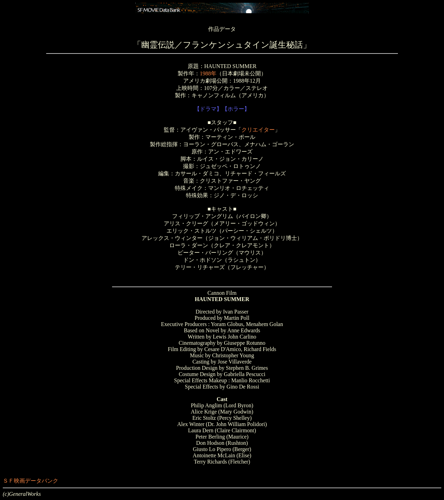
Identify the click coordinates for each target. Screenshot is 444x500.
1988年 (208, 73)
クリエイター (258, 130)
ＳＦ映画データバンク (30, 481)
